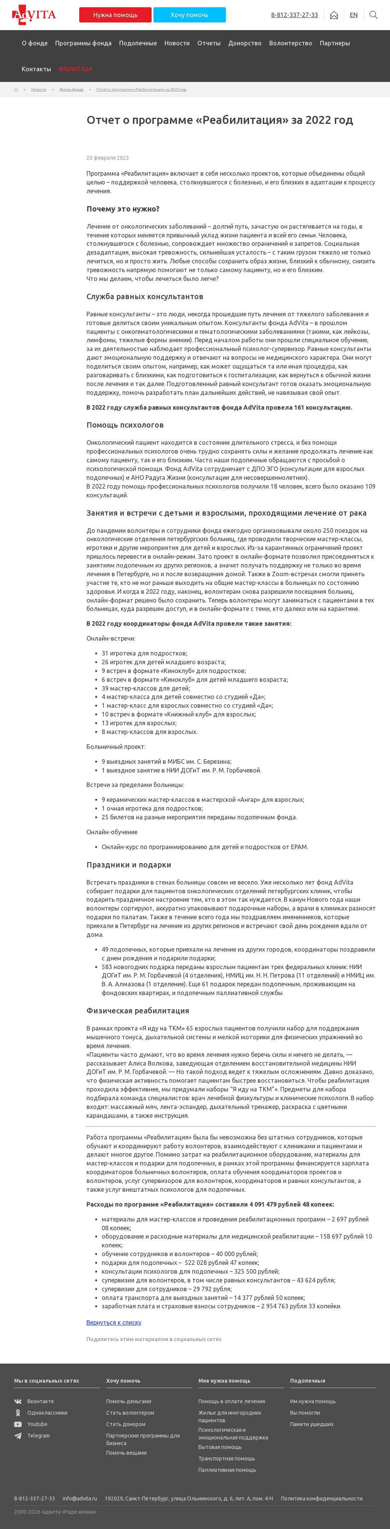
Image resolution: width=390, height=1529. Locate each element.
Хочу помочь (189, 14)
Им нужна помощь (313, 1401)
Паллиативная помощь (227, 1470)
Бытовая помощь (220, 1447)
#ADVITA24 (75, 69)
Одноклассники (40, 1413)
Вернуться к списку (113, 1322)
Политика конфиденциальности (322, 1498)
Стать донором (125, 1424)
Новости (177, 43)
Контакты (36, 69)
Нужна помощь (115, 14)
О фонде (35, 43)
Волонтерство (290, 43)
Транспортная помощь (226, 1458)
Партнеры (335, 43)
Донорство (245, 43)
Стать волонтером (130, 1413)
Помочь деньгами (128, 1401)
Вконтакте (34, 1401)
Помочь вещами (126, 1453)
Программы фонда (83, 43)
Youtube (31, 1424)
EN (354, 14)
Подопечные (138, 43)
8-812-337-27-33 (34, 1498)
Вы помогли (305, 1413)
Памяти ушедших (312, 1424)
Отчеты (209, 43)
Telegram (32, 1436)
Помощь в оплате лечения (231, 1401)
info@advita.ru (80, 1498)
